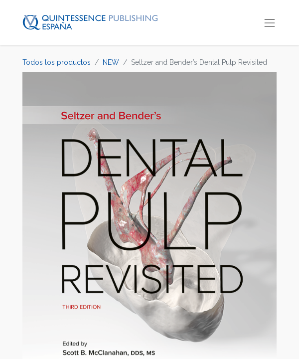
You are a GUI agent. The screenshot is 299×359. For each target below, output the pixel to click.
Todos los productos (56, 62)
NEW (111, 62)
